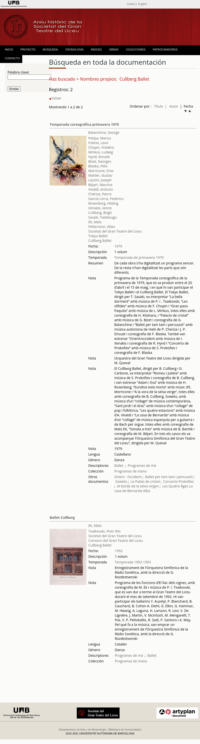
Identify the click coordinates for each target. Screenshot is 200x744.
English (142, 4)
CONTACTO (12, 58)
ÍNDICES (96, 49)
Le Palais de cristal (145, 481)
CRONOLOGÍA (74, 49)
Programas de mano (130, 471)
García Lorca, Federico (105, 198)
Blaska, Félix (98, 166)
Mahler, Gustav (100, 175)
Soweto (121, 481)
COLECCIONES (135, 49)
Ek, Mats (94, 222)
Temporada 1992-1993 (133, 562)
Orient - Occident (128, 476)
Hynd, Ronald (99, 156)
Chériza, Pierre (99, 194)
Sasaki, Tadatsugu (102, 217)
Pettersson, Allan (101, 226)
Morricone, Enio (100, 170)
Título (158, 106)
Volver (55, 98)
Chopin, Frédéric (101, 147)
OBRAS (114, 49)
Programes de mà (142, 465)
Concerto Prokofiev (178, 481)
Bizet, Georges (99, 161)
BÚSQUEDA (50, 49)
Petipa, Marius (99, 138)
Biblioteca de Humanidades (125, 729)
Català (130, 4)
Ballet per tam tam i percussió (169, 476)
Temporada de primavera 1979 (139, 257)
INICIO (9, 49)
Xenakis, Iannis (100, 208)
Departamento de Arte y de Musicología (82, 729)
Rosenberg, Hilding (103, 203)
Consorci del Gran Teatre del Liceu (115, 540)
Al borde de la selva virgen (138, 486)
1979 (118, 246)
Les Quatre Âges (175, 486)
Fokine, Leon (98, 142)
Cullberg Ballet (99, 240)
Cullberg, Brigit (100, 212)
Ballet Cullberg (62, 517)
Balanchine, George (103, 132)
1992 (118, 550)
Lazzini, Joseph (99, 180)
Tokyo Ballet (98, 236)
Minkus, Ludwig (100, 152)
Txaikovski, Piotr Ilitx (104, 531)
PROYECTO (28, 49)
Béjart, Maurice (100, 184)
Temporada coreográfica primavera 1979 (84, 124)
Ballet (118, 465)
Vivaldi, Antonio (100, 189)
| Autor (171, 106)
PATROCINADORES (165, 49)
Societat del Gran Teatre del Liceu (115, 231)
